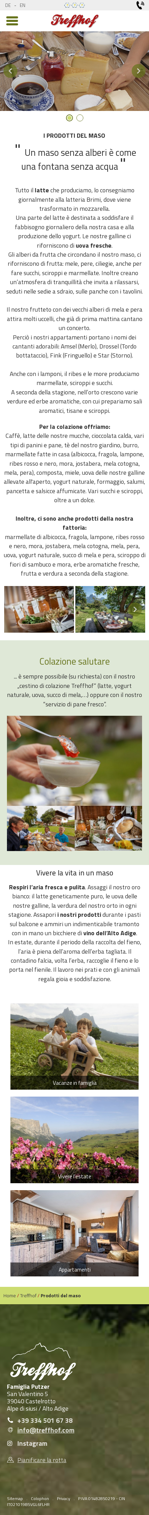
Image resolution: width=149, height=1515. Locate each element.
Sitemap (15, 1498)
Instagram (32, 1443)
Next (139, 71)
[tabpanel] (74, 71)
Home (9, 1295)
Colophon (40, 1498)
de (8, 5)
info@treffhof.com (45, 1430)
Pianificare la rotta (41, 1460)
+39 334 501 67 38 (45, 1420)
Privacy (63, 1498)
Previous (10, 71)
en (22, 5)
